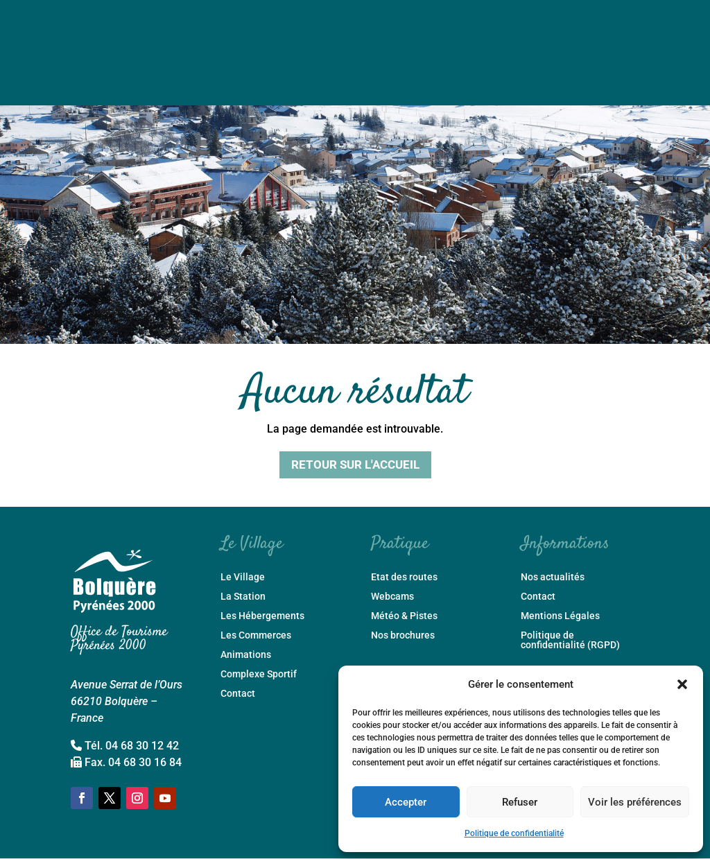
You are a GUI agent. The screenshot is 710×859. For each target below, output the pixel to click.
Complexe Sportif (258, 674)
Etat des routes (404, 577)
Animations (245, 655)
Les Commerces (255, 635)
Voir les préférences (635, 802)
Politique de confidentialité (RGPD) (570, 640)
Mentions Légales (560, 616)
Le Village (242, 577)
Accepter (405, 802)
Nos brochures (403, 635)
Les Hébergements (262, 616)
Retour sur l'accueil (355, 464)
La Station (243, 596)
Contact (237, 693)
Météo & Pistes (404, 616)
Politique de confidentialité (514, 833)
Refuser (519, 802)
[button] (682, 684)
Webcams (392, 596)
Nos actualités (553, 577)
